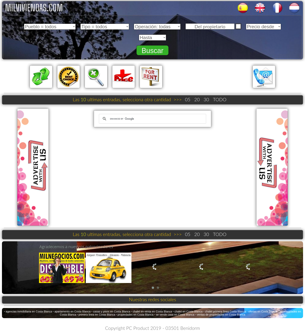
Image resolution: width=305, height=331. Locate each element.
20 (197, 99)
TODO (219, 99)
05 (187, 99)
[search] (152, 118)
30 (206, 99)
